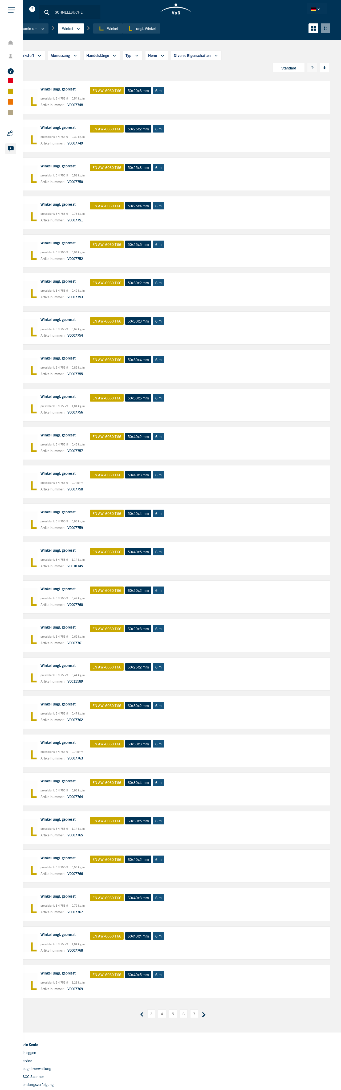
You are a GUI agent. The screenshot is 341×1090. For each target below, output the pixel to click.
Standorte (196, 1035)
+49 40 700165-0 (278, 1019)
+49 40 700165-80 (279, 1027)
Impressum (305, 1076)
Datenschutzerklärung (273, 1076)
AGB (323, 1076)
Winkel (93, 34)
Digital (193, 1027)
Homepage (196, 1011)
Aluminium (54, 34)
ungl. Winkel (163, 34)
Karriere (194, 1043)
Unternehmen (199, 1019)
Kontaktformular (201, 1050)
